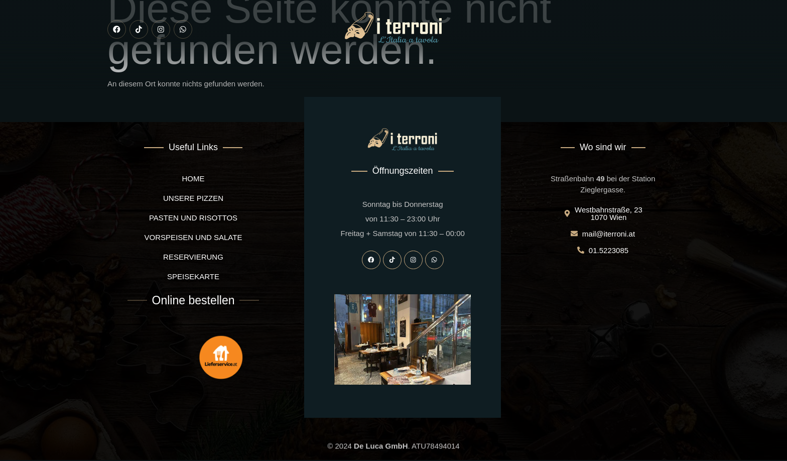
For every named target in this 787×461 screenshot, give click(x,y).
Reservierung (480, 74)
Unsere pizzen (237, 74)
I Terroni (181, 74)
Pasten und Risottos (406, 74)
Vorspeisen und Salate (317, 74)
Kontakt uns (599, 74)
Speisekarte (541, 74)
